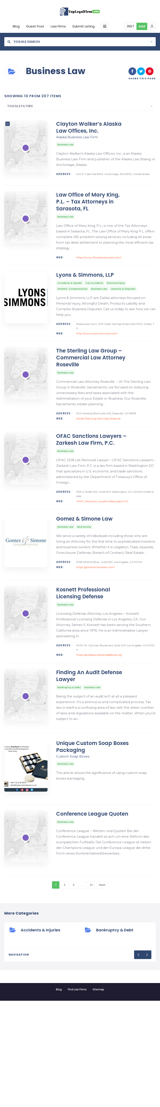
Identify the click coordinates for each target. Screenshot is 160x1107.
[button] (152, 26)
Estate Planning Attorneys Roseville (98, 450)
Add (142, 26)
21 (91, 991)
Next (102, 991)
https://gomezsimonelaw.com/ (95, 620)
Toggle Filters (17, 106)
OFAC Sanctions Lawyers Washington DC (102, 543)
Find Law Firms (77, 1095)
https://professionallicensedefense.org (99, 718)
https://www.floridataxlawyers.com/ (98, 268)
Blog (59, 1095)
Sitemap (98, 1095)
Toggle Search (24, 42)
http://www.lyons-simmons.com (96, 354)
